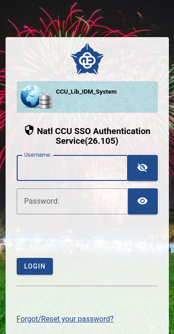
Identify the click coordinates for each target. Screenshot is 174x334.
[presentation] (87, 240)
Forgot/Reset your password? (65, 319)
